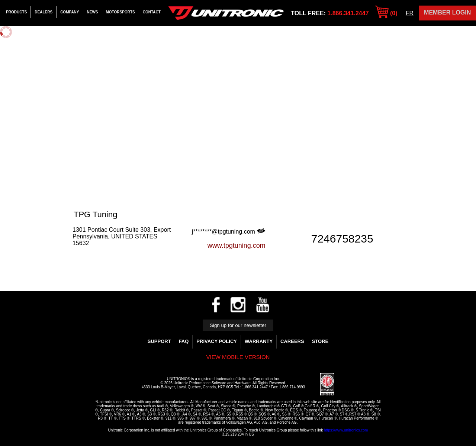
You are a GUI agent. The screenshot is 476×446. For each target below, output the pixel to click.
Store (320, 341)
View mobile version (238, 357)
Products (16, 12)
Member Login (447, 12)
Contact (152, 12)
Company (69, 12)
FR (410, 13)
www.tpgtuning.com (237, 245)
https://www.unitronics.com (346, 430)
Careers (292, 341)
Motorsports (120, 12)
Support (159, 341)
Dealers (43, 12)
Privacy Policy (216, 341)
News (92, 12)
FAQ (184, 341)
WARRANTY (259, 341)
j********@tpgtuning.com (229, 231)
